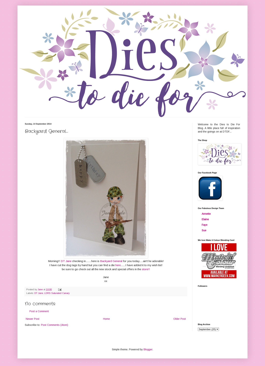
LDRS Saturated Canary (57, 293)
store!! (146, 269)
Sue (204, 230)
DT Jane (66, 261)
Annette (206, 213)
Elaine (205, 219)
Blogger (148, 349)
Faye (204, 224)
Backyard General (111, 261)
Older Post (179, 318)
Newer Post (32, 318)
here (118, 265)
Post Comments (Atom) (54, 324)
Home (106, 318)
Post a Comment (39, 311)
